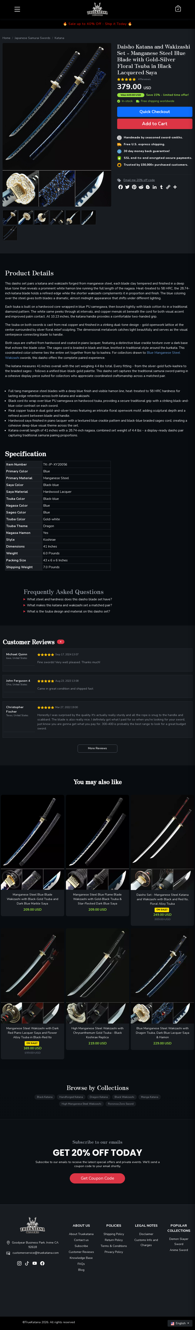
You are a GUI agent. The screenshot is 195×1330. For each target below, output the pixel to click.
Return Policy (114, 1240)
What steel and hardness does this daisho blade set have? (69, 599)
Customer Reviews (81, 1252)
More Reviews (97, 748)
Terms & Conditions (114, 1246)
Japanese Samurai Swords (32, 38)
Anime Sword (179, 1250)
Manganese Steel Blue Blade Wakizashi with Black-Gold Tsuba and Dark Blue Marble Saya (32, 899)
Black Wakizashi (124, 1097)
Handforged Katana (71, 1097)
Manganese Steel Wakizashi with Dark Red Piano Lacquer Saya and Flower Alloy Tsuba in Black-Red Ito (32, 1032)
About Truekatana (81, 1234)
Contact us (81, 1240)
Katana (59, 38)
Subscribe (81, 1246)
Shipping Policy (114, 1234)
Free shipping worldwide (155, 101)
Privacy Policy (114, 1252)
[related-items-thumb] (32, 842)
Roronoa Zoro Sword (121, 1104)
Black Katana (45, 1097)
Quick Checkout (154, 112)
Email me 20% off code (139, 180)
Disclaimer (146, 1234)
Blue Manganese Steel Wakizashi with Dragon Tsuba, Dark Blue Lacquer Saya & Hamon (162, 1032)
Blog (81, 1270)
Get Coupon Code (97, 1178)
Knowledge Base (81, 1258)
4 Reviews (144, 79)
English (178, 1323)
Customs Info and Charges (146, 1242)
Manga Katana (149, 1097)
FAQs (81, 1264)
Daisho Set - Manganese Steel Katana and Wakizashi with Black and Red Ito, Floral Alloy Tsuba (163, 899)
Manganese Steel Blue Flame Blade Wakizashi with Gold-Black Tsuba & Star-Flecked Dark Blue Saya (97, 899)
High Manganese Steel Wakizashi (81, 1104)
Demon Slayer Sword (178, 1241)
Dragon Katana (99, 1097)
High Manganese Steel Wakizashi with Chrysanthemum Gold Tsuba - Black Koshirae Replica (97, 1032)
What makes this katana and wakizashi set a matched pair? (69, 605)
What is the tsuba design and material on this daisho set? (68, 611)
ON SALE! (161, 909)
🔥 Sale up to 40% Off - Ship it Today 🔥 (97, 24)
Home (6, 38)
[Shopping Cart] (178, 9)
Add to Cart (154, 124)
